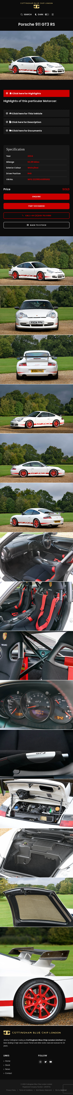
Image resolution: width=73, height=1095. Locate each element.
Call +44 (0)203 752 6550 (36, 215)
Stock (7, 1065)
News (7, 1069)
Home (7, 1061)
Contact (8, 1073)
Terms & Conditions (25, 1090)
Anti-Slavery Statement (44, 1090)
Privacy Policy (11, 1090)
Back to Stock (36, 225)
